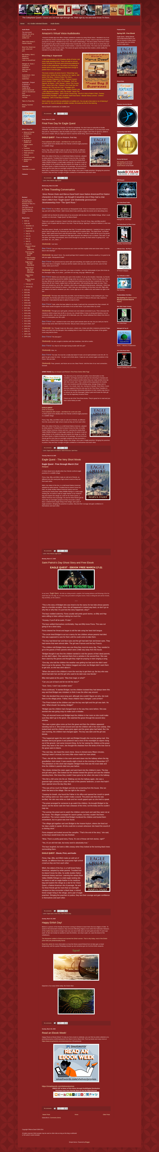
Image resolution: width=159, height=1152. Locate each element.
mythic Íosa (49, 931)
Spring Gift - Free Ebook (126, 33)
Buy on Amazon (57, 372)
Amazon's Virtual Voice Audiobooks (61, 33)
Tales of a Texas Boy (28, 101)
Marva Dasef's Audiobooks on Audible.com (56, 106)
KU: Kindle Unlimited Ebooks (37, 23)
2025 (25, 223)
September (29, 231)
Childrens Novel (127, 298)
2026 (25, 221)
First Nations (57, 450)
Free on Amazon (47, 409)
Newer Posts (46, 1114)
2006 (25, 336)
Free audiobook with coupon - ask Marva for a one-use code (61, 142)
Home (22, 23)
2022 (25, 295)
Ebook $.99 (30, 90)
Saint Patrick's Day (66, 913)
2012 (25, 321)
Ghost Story (57, 913)
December (29, 226)
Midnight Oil (120, 164)
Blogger (87, 1142)
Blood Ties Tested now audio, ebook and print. (28, 49)
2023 (25, 292)
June (27, 236)
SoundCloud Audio (29, 157)
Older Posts (106, 1114)
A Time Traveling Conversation (58, 189)
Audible (24, 88)
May (27, 239)
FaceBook (27, 148)
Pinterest (26, 155)
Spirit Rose (74, 450)
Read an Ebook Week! (54, 1032)
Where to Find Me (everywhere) (29, 133)
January (28, 286)
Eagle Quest (58, 180)
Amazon (45, 467)
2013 (25, 318)
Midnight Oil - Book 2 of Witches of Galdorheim (28, 65)
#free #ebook (50, 180)
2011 (25, 323)
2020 (25, 300)
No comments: (48, 113)
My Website (27, 138)
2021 (25, 297)
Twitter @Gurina (28, 153)
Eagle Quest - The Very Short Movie (61, 459)
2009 (25, 329)
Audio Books (55, 23)
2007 (25, 334)
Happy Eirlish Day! (52, 922)
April (27, 241)
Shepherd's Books (29, 150)
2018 (25, 305)
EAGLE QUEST (48, 853)
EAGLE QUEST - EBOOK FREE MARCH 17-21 (76, 567)
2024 (25, 290)
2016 (25, 310)
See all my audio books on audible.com (28, 36)
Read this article (47, 944)
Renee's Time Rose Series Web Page (77, 372)
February (28, 284)
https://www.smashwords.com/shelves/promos (57, 1041)
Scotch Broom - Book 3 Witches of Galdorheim (28, 77)
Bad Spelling (120, 162)
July (27, 233)
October (28, 228)
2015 (25, 313)
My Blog (26, 136)
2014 (25, 316)
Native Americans (66, 450)
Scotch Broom (121, 165)
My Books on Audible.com (27, 141)
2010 (25, 326)
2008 (25, 331)
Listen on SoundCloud (28, 60)
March (28, 244)
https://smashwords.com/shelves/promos (58, 1086)
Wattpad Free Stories (28, 160)
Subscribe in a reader (28, 169)
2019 (25, 303)
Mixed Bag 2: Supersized (52, 56)
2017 (25, 308)
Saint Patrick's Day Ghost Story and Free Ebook (68, 562)
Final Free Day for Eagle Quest (58, 123)
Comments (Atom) (55, 1117)
